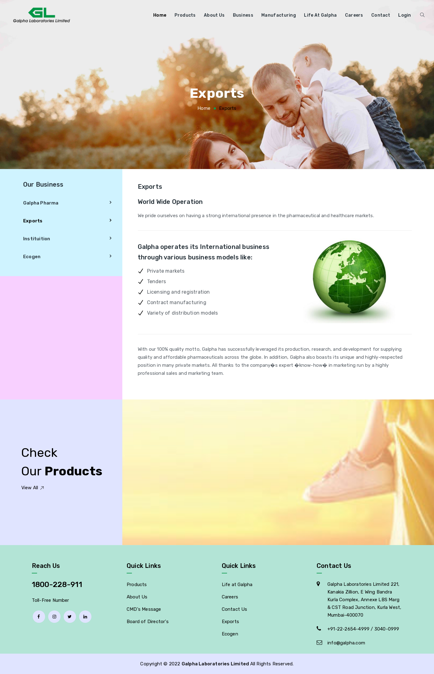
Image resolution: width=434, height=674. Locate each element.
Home (159, 15)
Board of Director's (148, 621)
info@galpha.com (346, 643)
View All (32, 487)
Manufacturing (278, 15)
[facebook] (39, 616)
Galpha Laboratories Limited (216, 664)
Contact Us (234, 609)
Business (243, 15)
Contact (380, 15)
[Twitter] (70, 616)
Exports (32, 221)
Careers (354, 15)
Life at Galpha (320, 15)
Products (185, 15)
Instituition (36, 239)
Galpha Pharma (41, 203)
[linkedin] (85, 616)
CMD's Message (144, 609)
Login (404, 15)
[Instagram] (54, 616)
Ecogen (31, 256)
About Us (214, 15)
